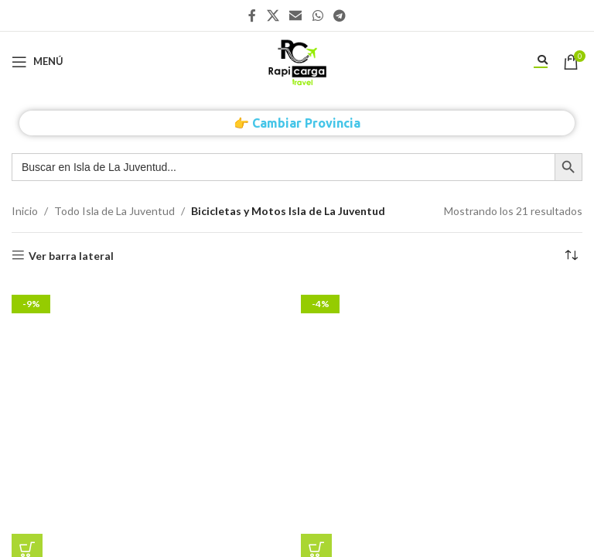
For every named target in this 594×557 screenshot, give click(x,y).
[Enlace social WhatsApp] (317, 15)
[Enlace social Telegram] (339, 15)
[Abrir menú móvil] (37, 61)
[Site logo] (297, 60)
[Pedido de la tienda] (570, 256)
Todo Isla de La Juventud (114, 210)
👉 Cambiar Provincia (297, 123)
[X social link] (272, 15)
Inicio (25, 210)
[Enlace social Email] (296, 15)
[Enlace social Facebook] (252, 15)
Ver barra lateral (71, 255)
